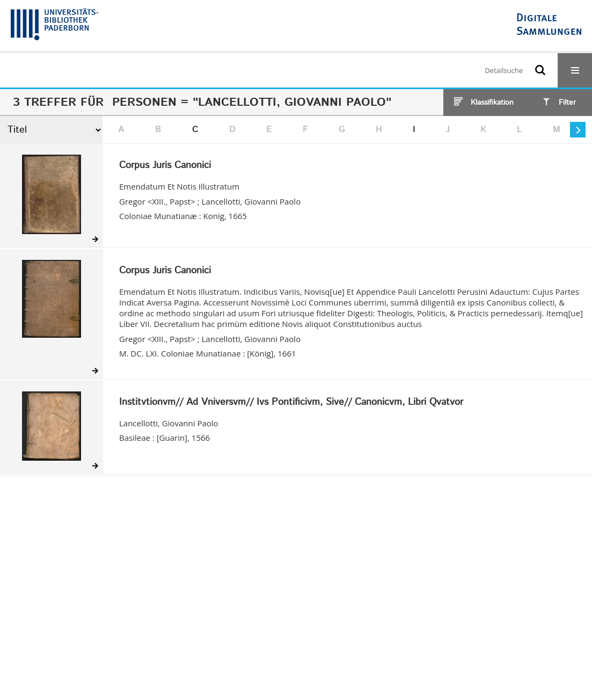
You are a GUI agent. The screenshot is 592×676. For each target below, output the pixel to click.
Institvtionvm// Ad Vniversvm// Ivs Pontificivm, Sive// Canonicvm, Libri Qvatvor (291, 403)
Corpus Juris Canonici (165, 166)
